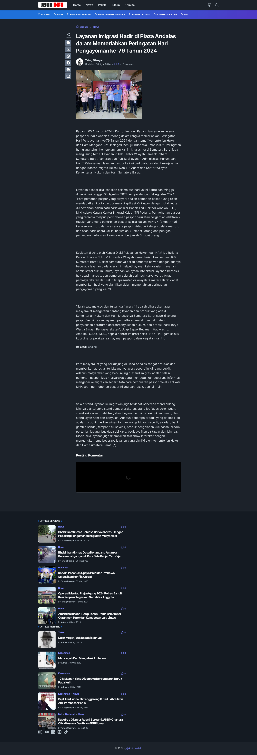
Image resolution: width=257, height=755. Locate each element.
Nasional (63, 567)
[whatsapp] (68, 56)
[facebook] (68, 43)
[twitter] (68, 49)
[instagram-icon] (40, 732)
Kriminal (130, 5)
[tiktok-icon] (66, 732)
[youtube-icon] (47, 732)
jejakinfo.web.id (134, 748)
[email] (68, 76)
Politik (102, 5)
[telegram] (68, 63)
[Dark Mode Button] (210, 5)
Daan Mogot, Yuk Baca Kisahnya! (80, 637)
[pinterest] (68, 70)
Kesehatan (64, 652)
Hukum (115, 5)
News (89, 5)
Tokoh (61, 632)
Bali (60, 714)
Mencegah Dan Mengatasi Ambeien (82, 658)
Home (77, 5)
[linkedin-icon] (53, 732)
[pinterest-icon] (59, 732)
